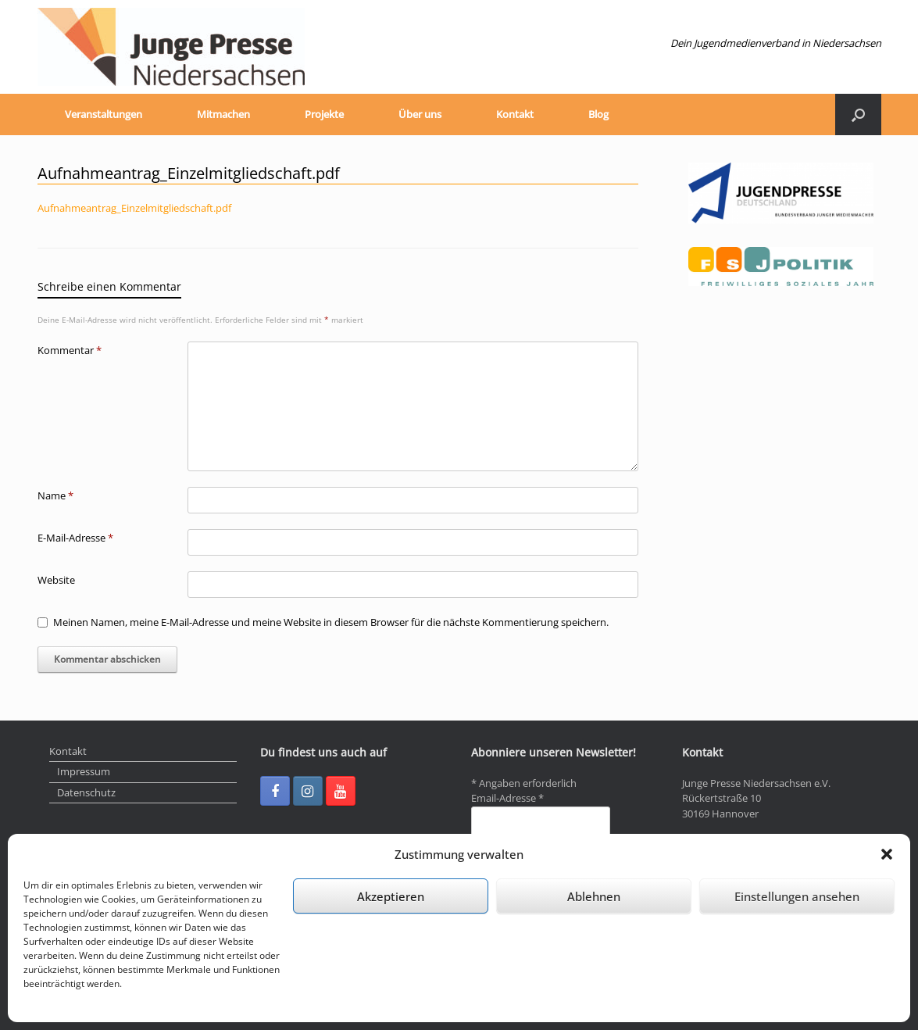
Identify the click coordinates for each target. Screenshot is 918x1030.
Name (55, 495)
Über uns (419, 114)
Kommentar (70, 350)
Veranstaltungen (103, 114)
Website (56, 580)
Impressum (83, 771)
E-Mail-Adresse (75, 538)
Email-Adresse (507, 798)
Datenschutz (86, 792)
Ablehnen (593, 896)
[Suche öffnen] (858, 114)
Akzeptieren (390, 896)
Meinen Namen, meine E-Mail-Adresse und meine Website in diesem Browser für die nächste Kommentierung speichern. (331, 622)
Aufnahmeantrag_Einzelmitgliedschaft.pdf (134, 208)
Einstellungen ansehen (796, 896)
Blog (598, 114)
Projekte (324, 114)
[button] (887, 854)
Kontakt (515, 114)
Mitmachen (223, 114)
